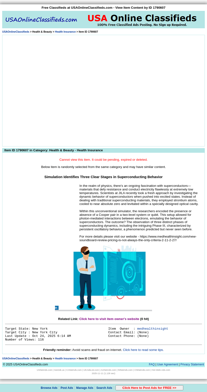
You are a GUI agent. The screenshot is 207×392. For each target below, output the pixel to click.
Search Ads (104, 388)
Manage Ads (84, 388)
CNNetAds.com (142, 370)
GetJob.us (59, 370)
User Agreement (167, 364)
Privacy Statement (192, 364)
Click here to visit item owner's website (109, 319)
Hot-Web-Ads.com (161, 370)
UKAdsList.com (91, 370)
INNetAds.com (125, 370)
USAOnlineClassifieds (15, 31)
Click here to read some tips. (143, 350)
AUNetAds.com (108, 370)
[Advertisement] (53, 89)
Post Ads (67, 388)
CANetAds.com (74, 370)
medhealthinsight (152, 329)
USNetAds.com (44, 370)
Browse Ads (49, 388)
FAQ (152, 364)
